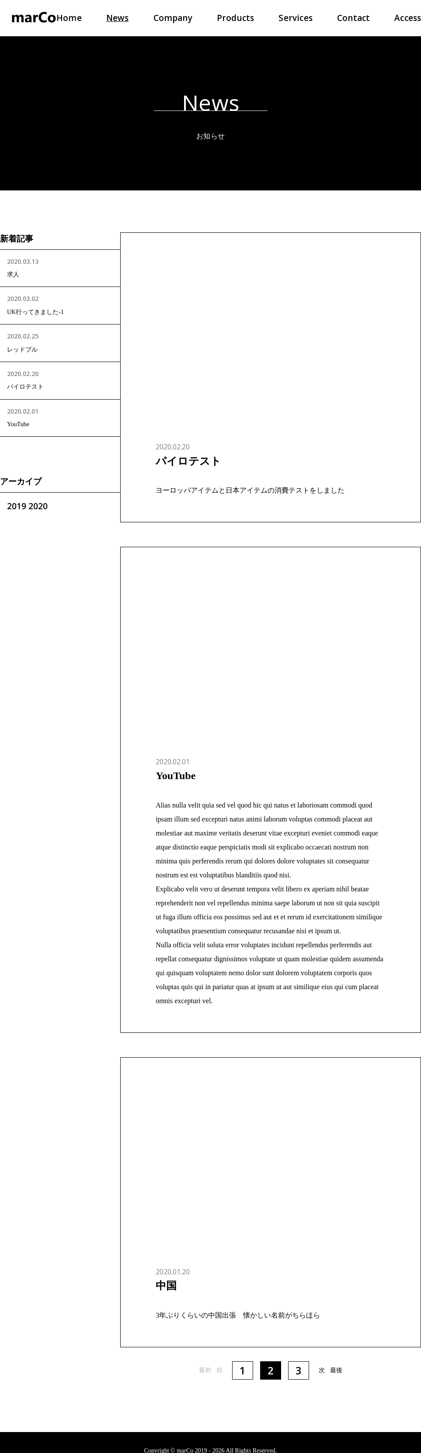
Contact (353, 18)
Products (235, 18)
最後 (336, 1370)
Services (295, 18)
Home (69, 18)
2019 (16, 506)
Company (172, 18)
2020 (38, 506)
